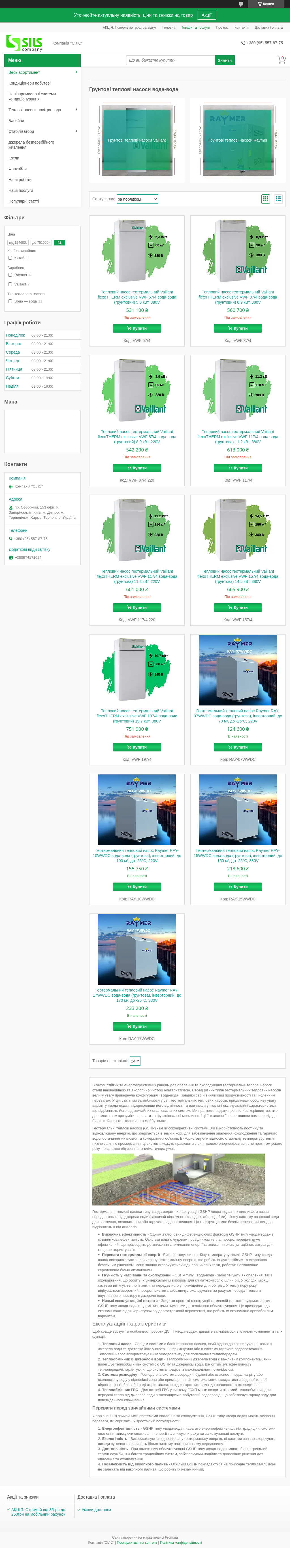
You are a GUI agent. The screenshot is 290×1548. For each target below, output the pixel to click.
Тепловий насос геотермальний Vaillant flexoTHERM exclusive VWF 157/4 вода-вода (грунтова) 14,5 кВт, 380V (238, 576)
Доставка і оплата (269, 28)
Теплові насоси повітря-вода (34, 110)
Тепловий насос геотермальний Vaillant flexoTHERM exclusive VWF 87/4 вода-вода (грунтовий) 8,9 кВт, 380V (238, 297)
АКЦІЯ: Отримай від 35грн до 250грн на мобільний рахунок (38, 1512)
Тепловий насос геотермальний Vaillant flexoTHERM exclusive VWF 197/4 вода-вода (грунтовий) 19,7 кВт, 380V (137, 716)
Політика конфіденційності (181, 1543)
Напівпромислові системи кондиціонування (32, 96)
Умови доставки (96, 1509)
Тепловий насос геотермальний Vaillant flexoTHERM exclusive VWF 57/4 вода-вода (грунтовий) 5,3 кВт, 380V (137, 297)
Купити (140, 328)
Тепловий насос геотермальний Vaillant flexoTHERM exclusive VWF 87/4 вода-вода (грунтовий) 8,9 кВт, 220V (137, 436)
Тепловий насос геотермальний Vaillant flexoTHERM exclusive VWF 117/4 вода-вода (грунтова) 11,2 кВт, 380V (238, 436)
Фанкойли (17, 169)
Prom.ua (171, 1537)
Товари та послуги (195, 28)
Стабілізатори (21, 131)
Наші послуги (20, 190)
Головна (169, 28)
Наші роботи (19, 179)
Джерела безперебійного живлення (31, 145)
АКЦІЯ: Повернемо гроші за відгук (130, 28)
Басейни (16, 120)
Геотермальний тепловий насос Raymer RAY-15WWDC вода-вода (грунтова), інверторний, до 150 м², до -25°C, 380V (238, 855)
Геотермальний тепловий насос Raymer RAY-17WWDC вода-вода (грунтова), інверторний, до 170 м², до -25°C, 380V (137, 995)
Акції (207, 15)
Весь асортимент (24, 72)
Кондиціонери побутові (29, 83)
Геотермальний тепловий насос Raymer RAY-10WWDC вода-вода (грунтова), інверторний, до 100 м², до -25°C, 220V (137, 855)
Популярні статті (23, 201)
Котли (13, 158)
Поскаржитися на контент (137, 1543)
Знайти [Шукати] (225, 60)
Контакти (241, 28)
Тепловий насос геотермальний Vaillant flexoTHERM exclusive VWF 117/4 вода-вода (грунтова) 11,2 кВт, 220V (137, 576)
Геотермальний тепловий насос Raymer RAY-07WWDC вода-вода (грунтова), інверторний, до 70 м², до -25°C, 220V (238, 716)
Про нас (222, 28)
